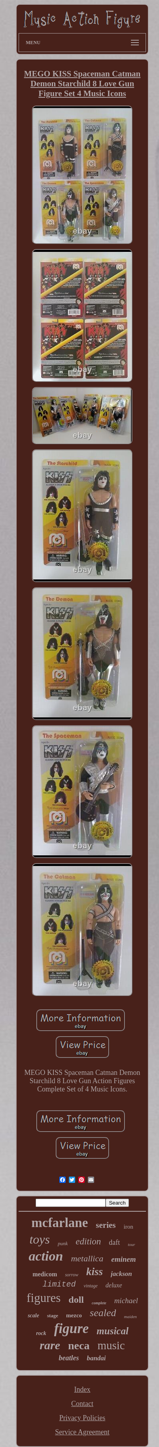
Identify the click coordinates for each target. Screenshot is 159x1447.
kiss (94, 1272)
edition (88, 1241)
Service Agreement (82, 1432)
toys (39, 1239)
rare (50, 1345)
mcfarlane (59, 1223)
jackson (121, 1274)
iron (128, 1227)
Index (82, 1389)
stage (52, 1316)
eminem (123, 1259)
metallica (87, 1258)
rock (41, 1333)
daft (114, 1242)
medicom (44, 1274)
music (111, 1345)
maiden (130, 1316)
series (105, 1225)
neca (78, 1345)
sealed (103, 1313)
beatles (69, 1358)
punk (63, 1243)
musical (113, 1331)
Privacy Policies (82, 1418)
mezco (74, 1315)
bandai (96, 1358)
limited (59, 1284)
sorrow (71, 1275)
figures (43, 1298)
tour (131, 1244)
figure (71, 1328)
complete (99, 1303)
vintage (90, 1286)
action (45, 1256)
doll (76, 1299)
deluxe (114, 1285)
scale (33, 1316)
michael (126, 1300)
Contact (82, 1404)
